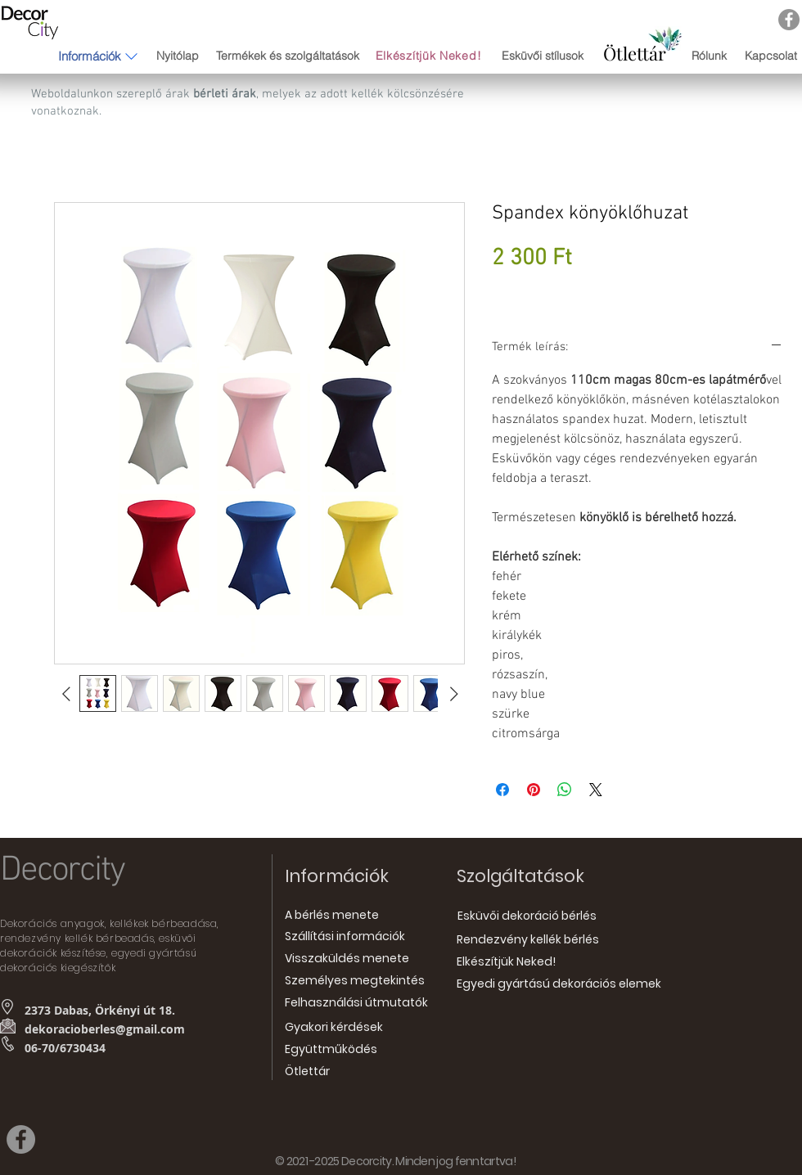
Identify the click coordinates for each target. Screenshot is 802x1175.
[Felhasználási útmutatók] (356, 1003)
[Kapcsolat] (770, 56)
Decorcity (62, 870)
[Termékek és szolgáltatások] (287, 56)
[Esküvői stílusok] (542, 56)
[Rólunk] (709, 56)
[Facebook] (789, 19)
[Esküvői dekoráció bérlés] (527, 916)
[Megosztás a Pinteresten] (533, 789)
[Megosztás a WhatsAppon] (564, 789)
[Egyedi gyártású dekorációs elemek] (559, 984)
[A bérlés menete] (332, 915)
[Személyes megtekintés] (355, 981)
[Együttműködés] (331, 1049)
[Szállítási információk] (345, 936)
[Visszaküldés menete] (347, 959)
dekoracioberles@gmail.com (105, 1029)
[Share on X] (596, 789)
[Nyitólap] (177, 56)
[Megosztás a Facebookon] (502, 789)
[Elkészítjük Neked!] (430, 56)
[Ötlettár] (634, 53)
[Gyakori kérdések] (334, 1027)
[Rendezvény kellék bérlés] (528, 940)
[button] (89, 55)
